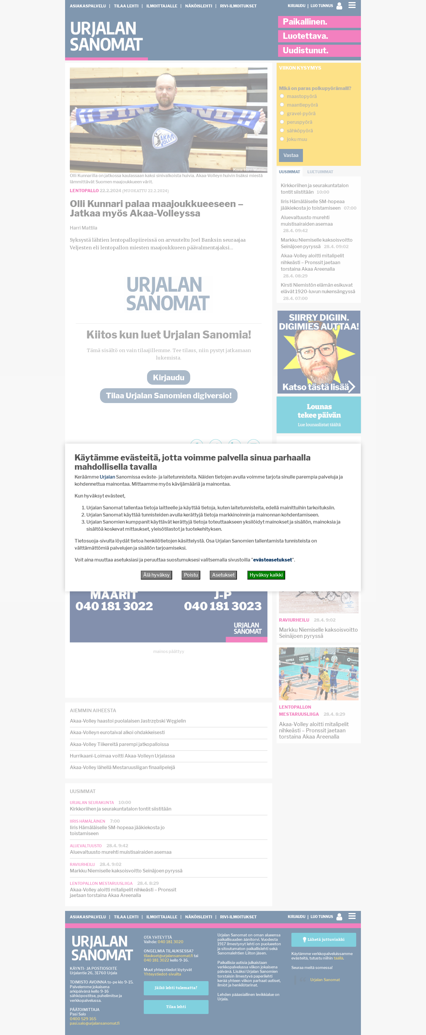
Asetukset (223, 575)
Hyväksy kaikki (266, 575)
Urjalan (107, 477)
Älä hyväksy (156, 575)
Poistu (191, 575)
